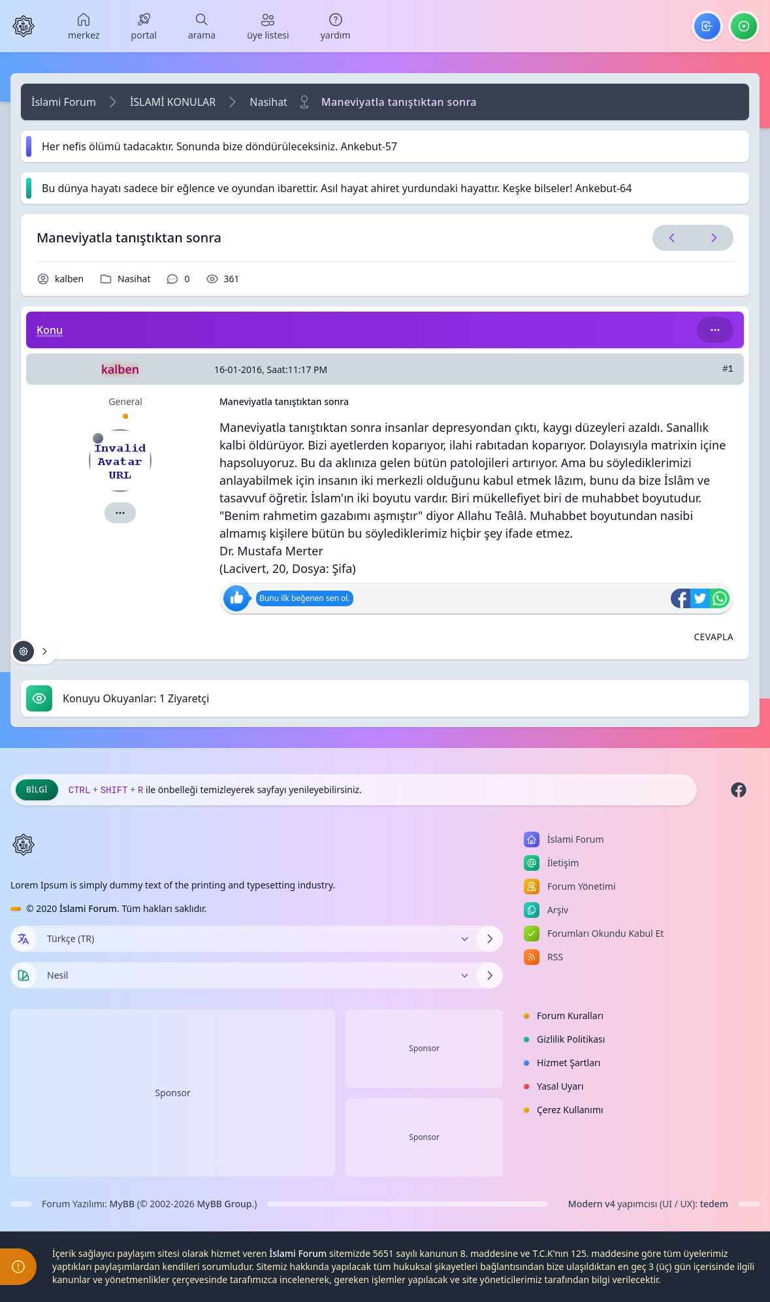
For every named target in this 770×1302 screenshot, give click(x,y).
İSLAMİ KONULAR (173, 102)
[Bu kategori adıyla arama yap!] (715, 329)
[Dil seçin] (23, 939)
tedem (714, 1203)
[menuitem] (83, 26)
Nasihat (268, 102)
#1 (727, 369)
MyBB (122, 1203)
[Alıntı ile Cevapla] (713, 636)
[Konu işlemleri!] (33, 651)
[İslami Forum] (23, 26)
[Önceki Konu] (672, 237)
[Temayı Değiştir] (257, 975)
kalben (69, 278)
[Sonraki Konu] (711, 237)
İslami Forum (63, 102)
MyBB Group (224, 1203)
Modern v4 (591, 1203)
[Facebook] (738, 790)
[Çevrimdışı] (98, 438)
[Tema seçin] (23, 975)
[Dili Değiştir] (257, 939)
